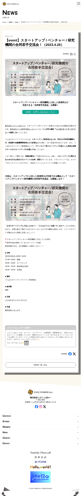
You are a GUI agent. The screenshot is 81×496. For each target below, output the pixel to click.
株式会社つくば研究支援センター (22, 129)
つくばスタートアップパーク (16, 300)
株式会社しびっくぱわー (14, 126)
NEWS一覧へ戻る (40, 365)
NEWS (11, 22)
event (16, 22)
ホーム (4, 22)
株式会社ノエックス (12, 310)
